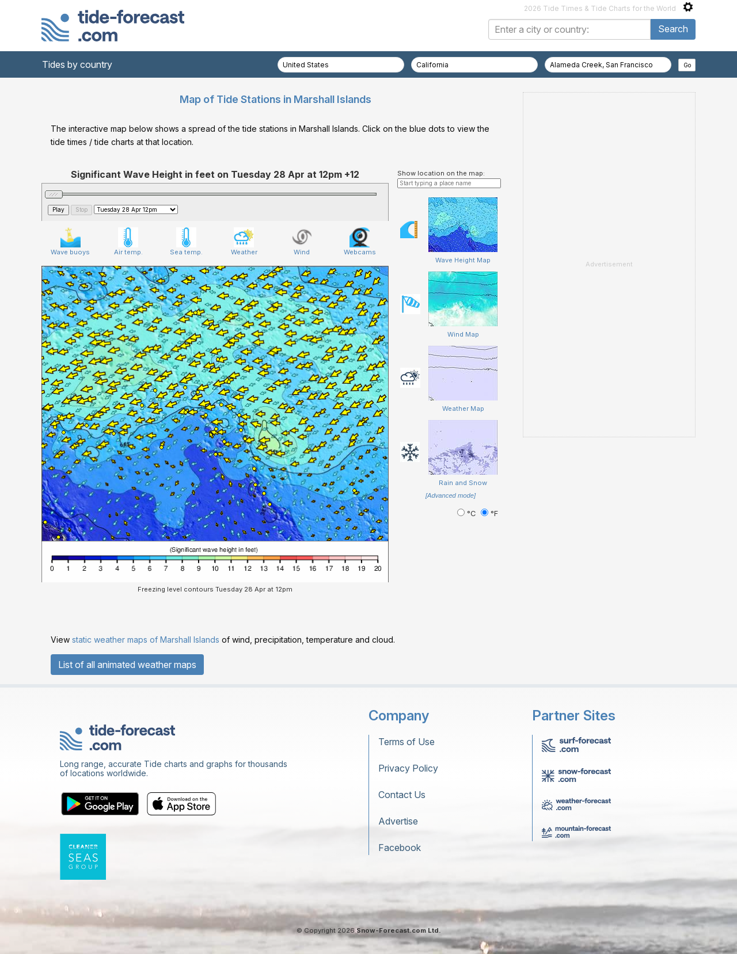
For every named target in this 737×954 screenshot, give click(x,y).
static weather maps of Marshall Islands (145, 639)
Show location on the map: (441, 173)
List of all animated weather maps (127, 664)
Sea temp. (186, 241)
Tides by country (77, 64)
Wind (302, 241)
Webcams (360, 241)
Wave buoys (70, 241)
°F (489, 513)
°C (467, 513)
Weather (244, 241)
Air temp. (128, 241)
